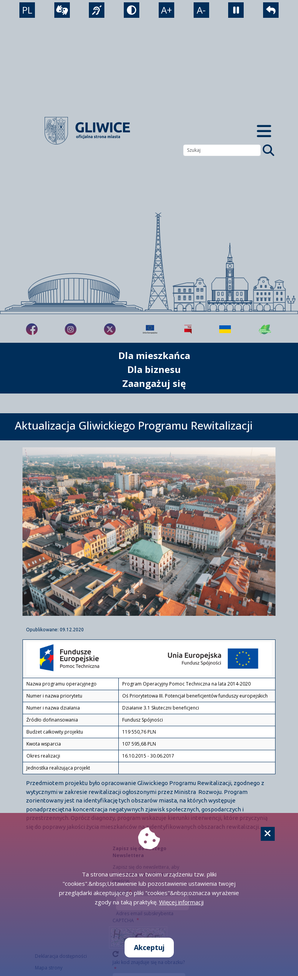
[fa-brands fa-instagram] (70, 329)
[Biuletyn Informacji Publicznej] (188, 329)
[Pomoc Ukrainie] (225, 329)
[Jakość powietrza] (265, 329)
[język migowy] (96, 10)
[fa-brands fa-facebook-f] (32, 329)
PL (27, 9)
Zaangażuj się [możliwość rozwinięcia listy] (154, 383)
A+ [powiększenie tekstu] (166, 9)
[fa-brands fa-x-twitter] (110, 329)
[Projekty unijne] (150, 329)
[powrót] (271, 10)
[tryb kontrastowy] (131, 10)
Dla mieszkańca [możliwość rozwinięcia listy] (154, 355)
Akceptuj (149, 947)
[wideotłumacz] (62, 10)
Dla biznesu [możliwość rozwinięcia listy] (154, 369)
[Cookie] (268, 834)
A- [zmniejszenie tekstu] (201, 9)
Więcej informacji (181, 902)
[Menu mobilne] (264, 130)
